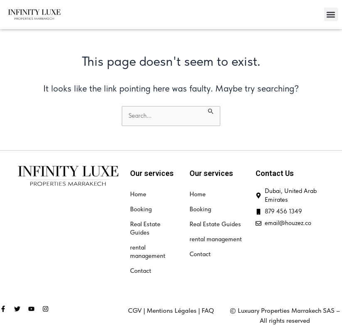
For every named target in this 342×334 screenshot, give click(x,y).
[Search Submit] (211, 110)
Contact (140, 271)
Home (138, 194)
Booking (141, 209)
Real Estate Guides (145, 228)
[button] (331, 14)
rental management (147, 252)
